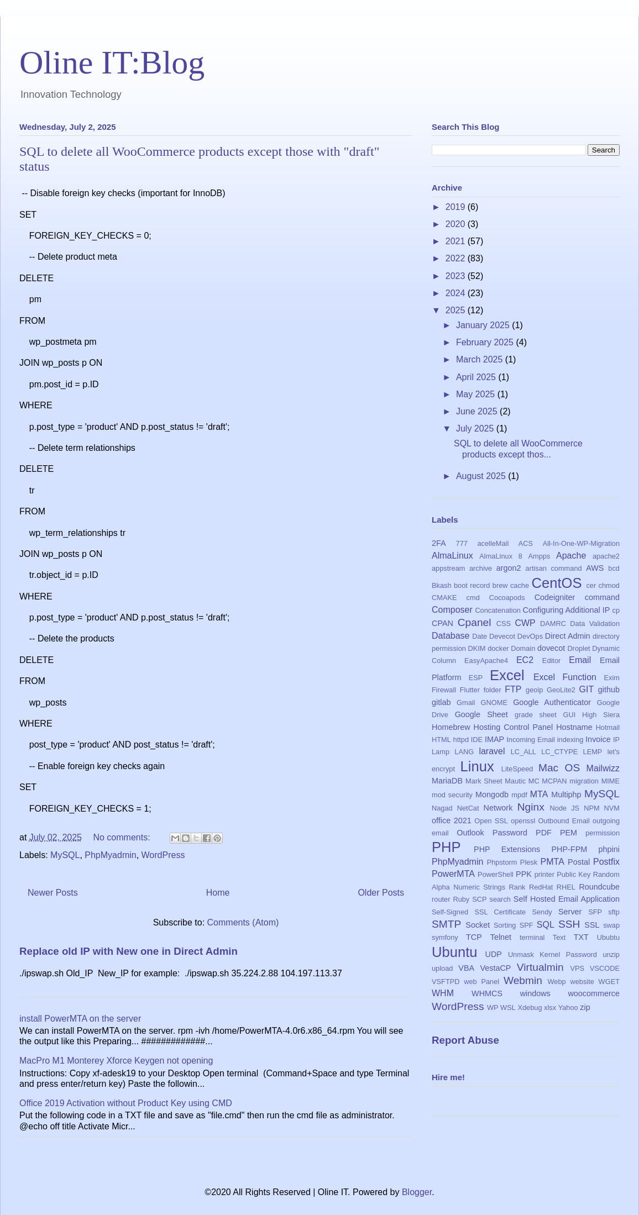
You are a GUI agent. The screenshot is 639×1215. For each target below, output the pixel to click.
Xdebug (529, 1007)
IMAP (494, 739)
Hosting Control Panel (513, 727)
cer (591, 585)
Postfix (606, 861)
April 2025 (477, 377)
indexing (570, 739)
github (609, 689)
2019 (457, 207)
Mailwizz (603, 768)
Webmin (523, 980)
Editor (551, 660)
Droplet (578, 648)
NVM (612, 808)
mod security (452, 795)
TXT (581, 937)
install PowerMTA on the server (80, 1018)
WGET (609, 981)
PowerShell (496, 874)
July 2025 (476, 428)
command (602, 597)
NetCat (468, 808)
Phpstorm (502, 862)
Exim (612, 678)
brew (500, 585)
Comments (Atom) (243, 922)
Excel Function (564, 677)
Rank (517, 887)
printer (544, 874)
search (499, 899)
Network (498, 807)
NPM (591, 808)
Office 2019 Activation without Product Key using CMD (125, 1103)
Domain (523, 648)
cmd (473, 597)
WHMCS (487, 993)
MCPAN (554, 781)
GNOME (494, 702)
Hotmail (608, 727)
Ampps (539, 556)
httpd (461, 739)
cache (519, 585)
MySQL (65, 855)
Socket (477, 925)
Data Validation (595, 623)
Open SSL (491, 821)
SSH (569, 924)
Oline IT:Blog (112, 62)
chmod (609, 585)
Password (510, 832)
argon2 (508, 568)
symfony (445, 937)
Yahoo (568, 1007)
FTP (513, 689)
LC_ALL (523, 752)
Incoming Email (530, 739)
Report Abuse (465, 1040)
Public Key (573, 874)
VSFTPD (445, 981)
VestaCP (495, 968)
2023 (457, 276)
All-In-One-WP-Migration (581, 543)
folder (492, 690)
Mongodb (492, 794)
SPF (526, 925)
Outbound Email (563, 821)
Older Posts (381, 892)
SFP (595, 912)
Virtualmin (540, 967)
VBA (466, 968)
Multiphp (566, 794)
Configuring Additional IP (566, 610)
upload (442, 968)
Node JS (565, 808)
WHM (443, 993)
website (582, 981)
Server (570, 911)
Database (451, 635)
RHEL (566, 887)
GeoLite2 (561, 690)
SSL (591, 925)
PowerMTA (453, 874)
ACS (525, 543)
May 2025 (476, 394)
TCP (474, 937)
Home (218, 892)
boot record (472, 585)
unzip (611, 954)
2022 (457, 258)
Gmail (466, 702)
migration (584, 781)
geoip (534, 690)
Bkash (442, 585)
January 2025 (484, 325)
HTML (441, 739)
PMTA (552, 861)
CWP (525, 623)
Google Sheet (481, 714)
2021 (457, 241)
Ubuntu (455, 952)
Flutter (470, 690)
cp (616, 610)
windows (535, 993)
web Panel (481, 981)
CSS (503, 623)
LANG (464, 752)
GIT (586, 689)
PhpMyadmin (110, 855)
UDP (493, 954)
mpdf (519, 795)
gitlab (441, 702)
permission (602, 833)
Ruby (461, 899)
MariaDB (447, 780)
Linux (477, 766)
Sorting (505, 925)
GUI (569, 715)
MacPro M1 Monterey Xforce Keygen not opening (116, 1060)
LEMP (593, 752)
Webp (557, 981)
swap (611, 925)
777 (462, 543)
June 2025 (478, 411)
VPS (577, 968)
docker (498, 648)
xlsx (550, 1007)
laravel (492, 751)
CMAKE (444, 597)
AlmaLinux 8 (500, 556)
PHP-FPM (569, 849)
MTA (539, 794)
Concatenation (498, 610)
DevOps (530, 636)
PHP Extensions (507, 849)
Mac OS (559, 768)
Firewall (444, 690)
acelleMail (493, 543)
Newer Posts (53, 892)
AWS (595, 568)
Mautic (515, 781)
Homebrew (451, 727)
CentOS (556, 583)
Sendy (542, 912)
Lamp (440, 752)
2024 (457, 293)
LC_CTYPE (559, 752)
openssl (523, 821)
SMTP (446, 924)
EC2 (524, 660)
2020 (457, 224)
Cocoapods (507, 597)
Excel (507, 675)
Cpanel (474, 622)
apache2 (606, 556)
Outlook (470, 832)
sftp (614, 912)
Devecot (502, 636)
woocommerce (594, 993)
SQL (545, 924)
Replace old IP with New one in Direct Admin (128, 951)
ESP (476, 678)
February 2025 (486, 342)
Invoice (598, 739)
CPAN (442, 623)
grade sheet (536, 715)
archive (480, 568)
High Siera (601, 715)
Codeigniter (555, 597)
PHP (446, 847)
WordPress (163, 855)
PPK (524, 874)
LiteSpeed (517, 769)
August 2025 (482, 476)
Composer (452, 609)
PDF (544, 832)
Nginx (530, 807)
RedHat (541, 887)
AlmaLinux (452, 555)
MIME (610, 781)
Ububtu (608, 937)
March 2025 (480, 359)
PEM (568, 832)
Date (479, 636)
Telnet (500, 937)
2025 (457, 310)
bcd (614, 568)
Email (580, 660)
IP (616, 739)
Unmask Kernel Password (552, 954)
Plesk (528, 862)
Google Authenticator (552, 702)
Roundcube (599, 886)
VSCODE (605, 968)
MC (534, 781)
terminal (532, 937)
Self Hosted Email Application (567, 899)
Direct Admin (567, 636)
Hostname (574, 727)
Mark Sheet (483, 781)
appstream (448, 568)
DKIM (477, 648)
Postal (579, 862)
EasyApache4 (486, 660)
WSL (508, 1007)
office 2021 (452, 820)
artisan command (554, 568)
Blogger (417, 1192)
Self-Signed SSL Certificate (479, 912)
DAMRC (553, 623)
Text (559, 937)
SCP (479, 899)
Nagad (442, 808)
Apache (571, 555)
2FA (439, 543)
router (441, 899)
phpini (609, 849)
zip (585, 1007)
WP (493, 1007)
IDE (477, 739)
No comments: (123, 837)
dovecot (551, 648)
